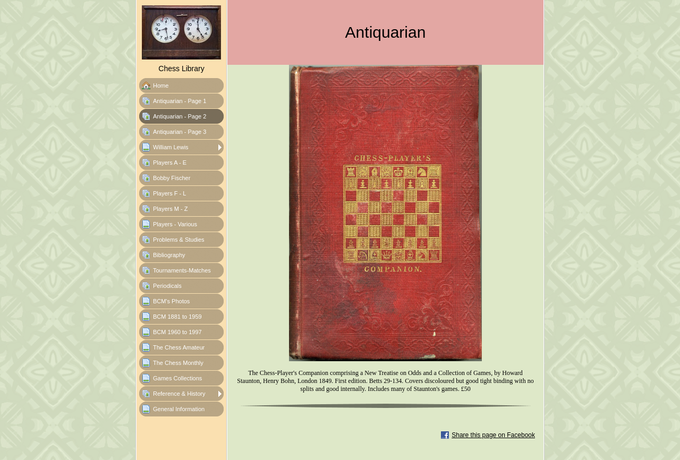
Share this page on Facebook (493, 435)
